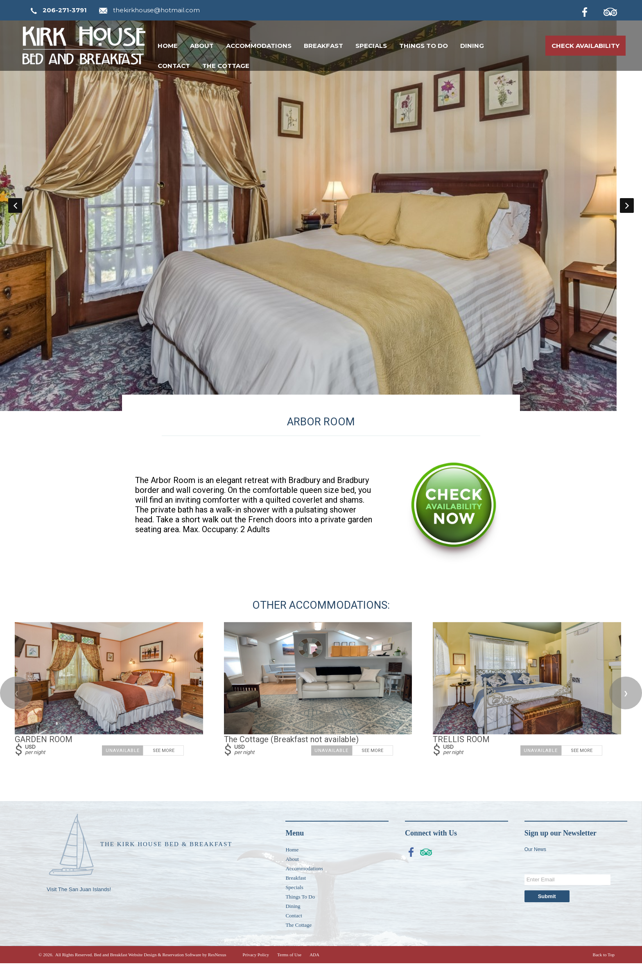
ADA (314, 971)
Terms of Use (289, 971)
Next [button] (627, 213)
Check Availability (585, 46)
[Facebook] (591, 11)
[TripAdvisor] (615, 11)
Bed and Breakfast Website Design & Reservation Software (147, 971)
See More (163, 767)
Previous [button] (15, 213)
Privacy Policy (256, 971)
